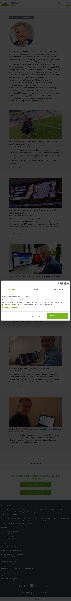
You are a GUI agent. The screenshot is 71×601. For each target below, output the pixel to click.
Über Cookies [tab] (59, 289)
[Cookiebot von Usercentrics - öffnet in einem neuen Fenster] (60, 283)
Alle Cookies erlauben (58, 316)
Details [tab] (35, 289)
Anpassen (35, 316)
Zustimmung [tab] (12, 289)
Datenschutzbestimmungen (12, 307)
